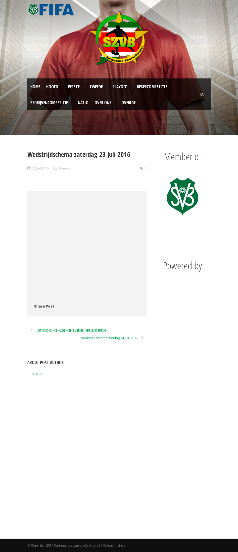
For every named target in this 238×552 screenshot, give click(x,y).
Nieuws (64, 168)
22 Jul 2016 (40, 168)
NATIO (83, 102)
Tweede (96, 87)
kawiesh (38, 374)
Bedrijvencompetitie (49, 102)
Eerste (74, 87)
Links (121, 545)
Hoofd (52, 87)
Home (35, 87)
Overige (128, 102)
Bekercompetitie (152, 87)
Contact (108, 545)
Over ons (103, 102)
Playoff (120, 87)
